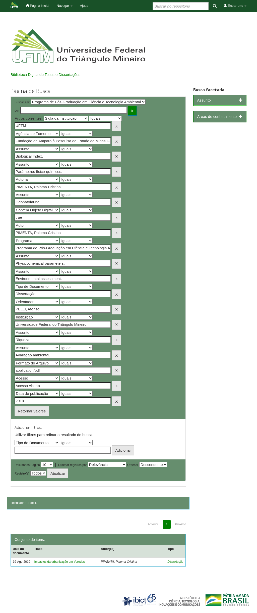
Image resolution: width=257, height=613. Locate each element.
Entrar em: (235, 6)
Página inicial (37, 6)
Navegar (65, 6)
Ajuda (84, 6)
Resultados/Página (27, 465)
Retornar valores (32, 411)
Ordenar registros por (72, 465)
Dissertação (175, 561)
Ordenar (132, 465)
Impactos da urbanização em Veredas (59, 561)
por (17, 110)
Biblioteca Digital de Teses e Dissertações (45, 74)
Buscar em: (22, 102)
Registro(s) (22, 473)
